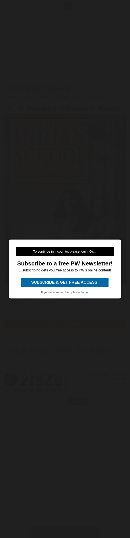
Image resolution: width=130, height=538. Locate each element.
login (84, 292)
